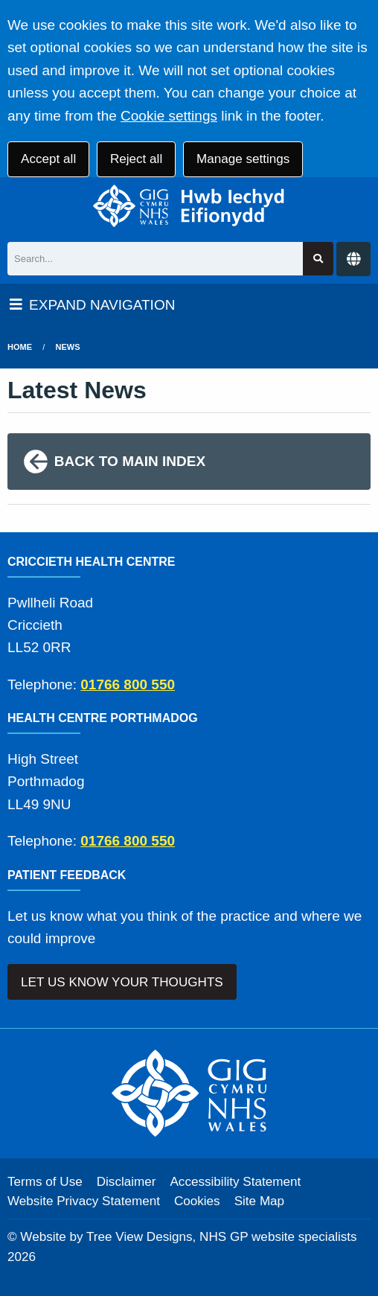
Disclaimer (126, 1182)
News (68, 346)
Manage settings (242, 159)
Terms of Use (45, 1182)
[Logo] (189, 206)
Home (19, 346)
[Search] (155, 258)
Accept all (48, 159)
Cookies (197, 1201)
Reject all (136, 159)
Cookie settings (169, 116)
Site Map (259, 1201)
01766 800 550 (127, 684)
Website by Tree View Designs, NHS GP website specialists (188, 1237)
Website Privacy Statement (83, 1201)
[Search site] (318, 258)
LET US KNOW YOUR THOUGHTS (122, 982)
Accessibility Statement (235, 1182)
